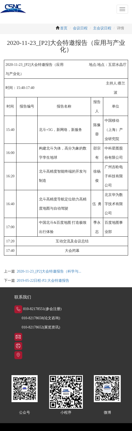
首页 (63, 28)
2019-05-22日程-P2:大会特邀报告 (43, 281)
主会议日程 (102, 28)
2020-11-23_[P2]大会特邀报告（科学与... (49, 271)
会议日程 (80, 28)
